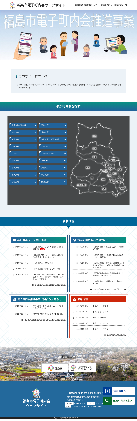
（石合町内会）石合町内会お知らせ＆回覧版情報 (48, 248)
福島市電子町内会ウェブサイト (36, 408)
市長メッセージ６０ (100, 323)
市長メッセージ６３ (100, 306)
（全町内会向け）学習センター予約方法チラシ (108, 282)
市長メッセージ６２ (100, 312)
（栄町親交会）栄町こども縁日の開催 (47, 269)
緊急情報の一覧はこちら (116, 335)
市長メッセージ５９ (100, 329)
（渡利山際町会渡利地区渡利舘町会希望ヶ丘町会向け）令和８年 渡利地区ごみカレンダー (108, 265)
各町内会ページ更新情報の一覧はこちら (50, 285)
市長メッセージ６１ (100, 317)
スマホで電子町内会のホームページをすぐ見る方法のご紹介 (48, 307)
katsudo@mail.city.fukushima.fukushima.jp (88, 409)
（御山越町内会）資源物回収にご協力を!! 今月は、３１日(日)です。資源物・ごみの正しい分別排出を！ (49, 277)
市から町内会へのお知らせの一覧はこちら (109, 289)
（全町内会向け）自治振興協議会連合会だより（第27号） (108, 256)
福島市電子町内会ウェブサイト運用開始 (48, 314)
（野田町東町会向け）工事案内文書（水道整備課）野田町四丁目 (108, 274)
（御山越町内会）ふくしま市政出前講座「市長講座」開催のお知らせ (48, 256)
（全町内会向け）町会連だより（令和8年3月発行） (108, 248)
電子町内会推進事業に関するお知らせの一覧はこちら (45, 320)
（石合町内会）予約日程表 (43, 263)
